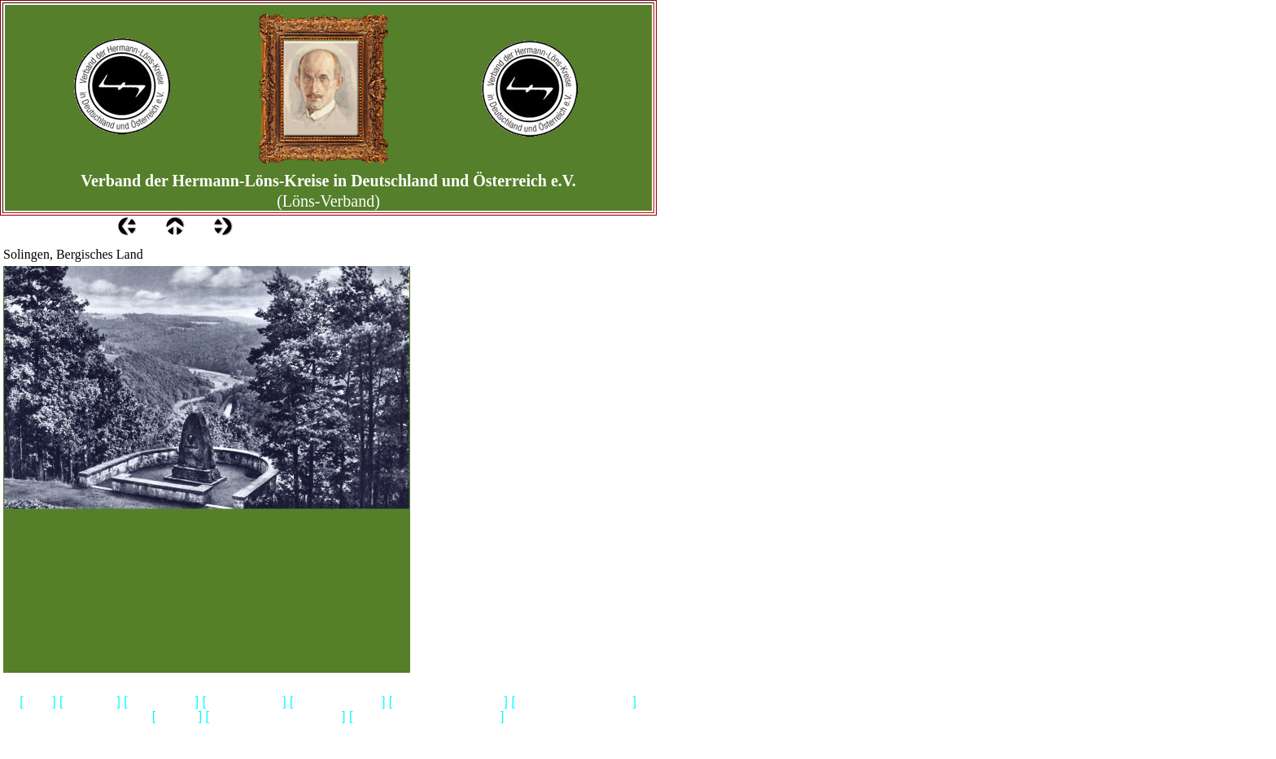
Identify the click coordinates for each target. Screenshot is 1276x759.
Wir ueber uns (161, 702)
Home (38, 702)
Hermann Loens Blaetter (573, 702)
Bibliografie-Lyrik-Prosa (448, 702)
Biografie (177, 717)
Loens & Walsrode (338, 702)
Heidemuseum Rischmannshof (426, 717)
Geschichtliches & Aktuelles (275, 717)
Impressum (90, 702)
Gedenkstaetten (244, 702)
